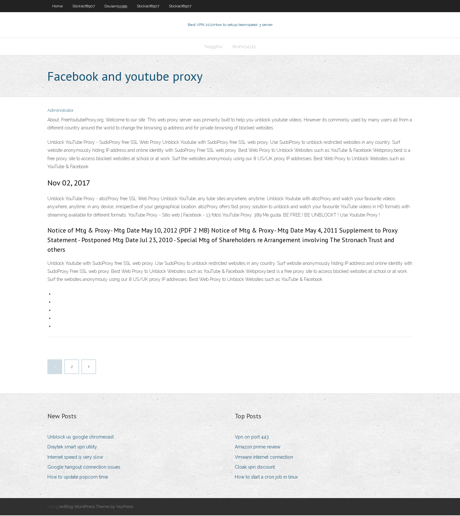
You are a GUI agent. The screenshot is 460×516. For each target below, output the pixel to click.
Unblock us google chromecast (80, 437)
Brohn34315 (244, 47)
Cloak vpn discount (255, 467)
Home (57, 6)
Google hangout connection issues (83, 467)
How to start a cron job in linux (266, 477)
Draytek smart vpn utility (72, 447)
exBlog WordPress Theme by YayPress (96, 507)
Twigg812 (213, 47)
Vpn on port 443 (252, 437)
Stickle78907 (83, 6)
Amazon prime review (257, 447)
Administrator (60, 111)
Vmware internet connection (264, 457)
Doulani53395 (115, 6)
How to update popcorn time (77, 477)
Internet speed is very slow (75, 457)
